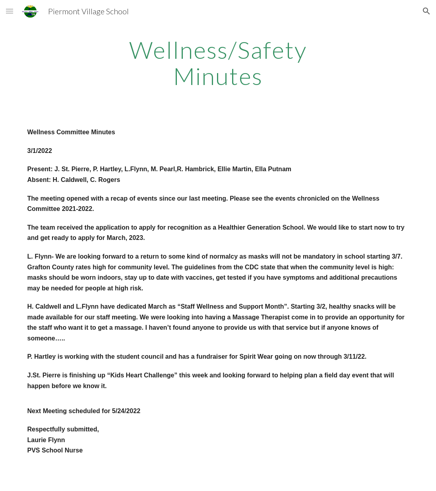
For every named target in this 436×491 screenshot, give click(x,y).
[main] (217, 62)
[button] (9, 11)
